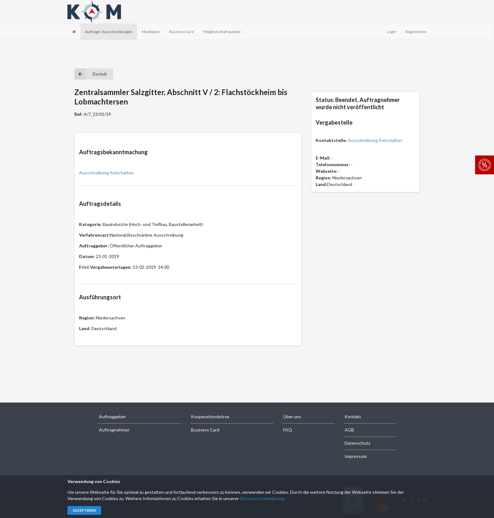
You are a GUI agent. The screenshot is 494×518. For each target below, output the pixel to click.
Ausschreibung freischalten (106, 172)
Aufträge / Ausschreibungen (108, 31)
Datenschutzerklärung (262, 498)
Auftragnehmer (114, 429)
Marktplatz (151, 31)
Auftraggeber (112, 416)
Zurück (90, 74)
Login (391, 31)
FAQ (287, 429)
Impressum (356, 456)
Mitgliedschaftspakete (222, 31)
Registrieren (416, 31)
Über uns (292, 416)
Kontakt (353, 416)
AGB (349, 429)
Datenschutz (357, 443)
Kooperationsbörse (210, 416)
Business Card (181, 31)
